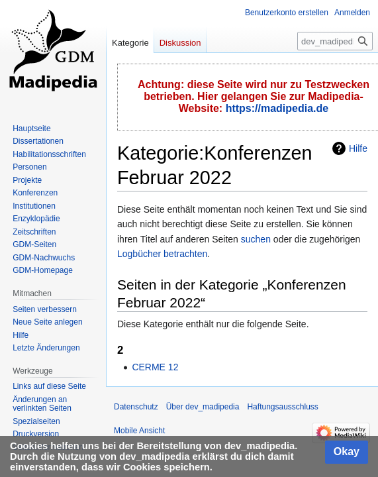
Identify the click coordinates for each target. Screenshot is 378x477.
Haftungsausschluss (282, 406)
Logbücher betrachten (162, 253)
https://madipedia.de (277, 108)
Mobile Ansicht (139, 430)
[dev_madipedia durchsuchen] (335, 41)
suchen (256, 239)
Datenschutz (136, 406)
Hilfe (358, 148)
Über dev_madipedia (203, 406)
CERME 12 (155, 367)
